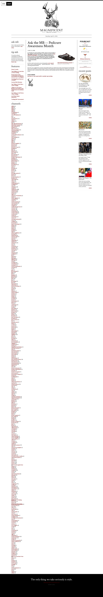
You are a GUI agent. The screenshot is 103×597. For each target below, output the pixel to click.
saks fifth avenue (15, 445)
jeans (12, 313)
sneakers (13, 470)
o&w (12, 390)
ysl (12, 570)
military (13, 365)
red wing (13, 431)
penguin (13, 411)
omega (13, 395)
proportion (14, 422)
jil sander (13, 316)
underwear (14, 537)
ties (12, 506)
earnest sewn (14, 236)
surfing (13, 485)
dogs (12, 231)
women (13, 560)
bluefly (13, 163)
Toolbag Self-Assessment (17, 99)
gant (12, 270)
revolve (13, 433)
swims (12, 490)
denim (12, 225)
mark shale (14, 354)
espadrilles (14, 240)
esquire (13, 241)
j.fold (12, 307)
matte (12, 355)
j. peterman (14, 304)
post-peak (13, 416)
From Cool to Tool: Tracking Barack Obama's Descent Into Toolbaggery (17, 76)
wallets (13, 547)
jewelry (13, 314)
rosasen (13, 441)
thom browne (14, 505)
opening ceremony (15, 396)
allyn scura (14, 128)
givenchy (13, 276)
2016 (12, 108)
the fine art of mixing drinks (16, 500)
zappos (13, 571)
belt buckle (14, 152)
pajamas (13, 401)
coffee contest (15, 201)
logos (12, 339)
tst (12, 528)
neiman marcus (15, 384)
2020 (12, 110)
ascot (12, 136)
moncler (13, 370)
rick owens (14, 435)
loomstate (13, 340)
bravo (12, 175)
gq (12, 280)
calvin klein (14, 179)
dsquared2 (14, 235)
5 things (13, 113)
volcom (13, 546)
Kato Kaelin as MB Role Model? (85, 108)
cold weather (14, 203)
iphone (13, 302)
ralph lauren (14, 427)
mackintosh (14, 344)
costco (13, 218)
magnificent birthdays (16, 347)
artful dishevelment (16, 134)
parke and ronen (15, 407)
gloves (13, 277)
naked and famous (15, 381)
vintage (13, 545)
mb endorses (14, 361)
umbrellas (13, 535)
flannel (13, 256)
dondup (13, 234)
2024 (12, 111)
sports (13, 476)
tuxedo (13, 531)
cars (12, 185)
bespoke (13, 158)
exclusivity (14, 246)
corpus (13, 215)
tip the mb (13, 509)
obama (13, 393)
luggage (13, 343)
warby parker (14, 549)
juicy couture (14, 319)
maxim (13, 357)
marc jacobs (14, 352)
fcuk (12, 251)
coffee (13, 200)
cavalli (12, 188)
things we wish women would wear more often (17, 504)
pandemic (13, 404)
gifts (12, 272)
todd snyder (14, 511)
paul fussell (14, 409)
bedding (13, 148)
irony (12, 303)
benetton (13, 155)
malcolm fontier (15, 348)
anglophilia (14, 131)
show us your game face (17, 464)
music (12, 379)
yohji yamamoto (15, 567)
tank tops (13, 493)
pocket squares (15, 415)
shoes (12, 462)
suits (12, 482)
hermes (13, 294)
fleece (12, 257)
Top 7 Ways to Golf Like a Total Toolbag (17, 93)
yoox (12, 569)
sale (12, 446)
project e (13, 420)
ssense (13, 477)
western (13, 555)
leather (13, 333)
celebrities (13, 189)
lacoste (13, 326)
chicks (12, 193)
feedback (13, 254)
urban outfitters (15, 541)
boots (12, 170)
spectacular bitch (15, 473)
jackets (13, 309)
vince (12, 544)
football (13, 262)
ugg (12, 534)
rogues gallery (14, 438)
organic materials (15, 397)
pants (12, 406)
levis (12, 335)
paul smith (39, 76)
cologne (13, 205)
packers (13, 400)
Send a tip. (13, 62)
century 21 (14, 191)
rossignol (13, 442)
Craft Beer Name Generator (15, 97)
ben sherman (14, 154)
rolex (12, 440)
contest (13, 209)
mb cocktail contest (16, 359)
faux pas (13, 250)
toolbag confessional (16, 518)
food (12, 261)
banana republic (15, 143)
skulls (12, 467)
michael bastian (15, 363)
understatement (15, 536)
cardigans (13, 184)
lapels (12, 329)
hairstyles (13, 283)
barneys (13, 146)
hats (12, 287)
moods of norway (15, 371)
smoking (13, 468)
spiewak (13, 475)
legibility (13, 334)
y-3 (12, 566)
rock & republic (15, 437)
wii (12, 559)
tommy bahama (15, 515)
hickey (13, 296)
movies (13, 375)
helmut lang (14, 292)
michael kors (14, 364)
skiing (12, 466)
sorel (12, 472)
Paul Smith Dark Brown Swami (65, 62)
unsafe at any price (16, 540)
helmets (13, 291)
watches (13, 551)
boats (12, 165)
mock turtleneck (15, 368)
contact (13, 208)
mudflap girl (14, 376)
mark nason (14, 353)
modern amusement (16, 369)
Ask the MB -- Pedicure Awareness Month (44, 44)
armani (13, 133)
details (13, 226)
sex (12, 458)
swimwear (13, 491)
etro (12, 244)
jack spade (13, 308)
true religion (14, 525)
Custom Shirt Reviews (16, 82)
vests (12, 542)
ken (12, 321)
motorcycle (14, 373)
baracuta (13, 144)
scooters (13, 452)
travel (12, 522)
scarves (13, 451)
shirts (12, 461)
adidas (13, 121)
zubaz (12, 572)
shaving (13, 460)
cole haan (13, 204)
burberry (13, 178)
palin (12, 402)
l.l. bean (13, 324)
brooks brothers (15, 177)
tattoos (13, 496)
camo (12, 180)
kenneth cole (14, 322)
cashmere (13, 187)
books (12, 169)
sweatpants (14, 487)
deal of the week (15, 224)
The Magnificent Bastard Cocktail (17, 79)
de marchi (13, 222)
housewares (14, 301)
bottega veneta (15, 173)
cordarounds (14, 213)
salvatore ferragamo (16, 447)
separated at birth (15, 457)
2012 (12, 107)
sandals (44, 76)
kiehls (12, 323)
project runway (15, 421)
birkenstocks (14, 160)
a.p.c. (12, 117)
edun (12, 239)
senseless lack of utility (17, 456)
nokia (12, 388)
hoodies (13, 298)
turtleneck (14, 530)
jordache (13, 318)
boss (12, 172)
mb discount (14, 360)
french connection (15, 266)
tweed (12, 532)
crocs (12, 220)
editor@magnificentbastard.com (85, 67)
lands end (13, 327)
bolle (12, 167)
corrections (14, 216)
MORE (90, 95)
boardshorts (14, 164)
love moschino (14, 342)
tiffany (13, 508)
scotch (13, 453)
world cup (13, 563)
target (13, 495)
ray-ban (13, 430)
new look (13, 385)
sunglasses (14, 483)
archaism (13, 132)
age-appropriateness (16, 123)
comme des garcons (16, 206)
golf (12, 278)
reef (12, 432)
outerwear (14, 399)
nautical (13, 383)
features (13, 252)
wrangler (13, 564)
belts (12, 153)
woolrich (13, 561)
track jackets (14, 520)
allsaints (13, 127)
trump (12, 526)
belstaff (13, 151)
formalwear (14, 263)
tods (12, 513)
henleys (13, 293)
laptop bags (14, 330)
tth (12, 529)
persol (12, 412)
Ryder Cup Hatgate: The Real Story (85, 178)
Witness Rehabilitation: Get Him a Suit (85, 154)
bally (12, 142)
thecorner (13, 501)
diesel (12, 227)
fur (12, 268)
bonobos (13, 168)
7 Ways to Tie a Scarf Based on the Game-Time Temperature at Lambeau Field (17, 89)
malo (12, 349)
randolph (13, 429)
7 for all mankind (15, 115)
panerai (13, 405)
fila (12, 255)
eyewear (13, 247)
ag (12, 122)
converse (13, 210)
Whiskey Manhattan (85, 59)
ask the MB (14, 137)
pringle (13, 419)
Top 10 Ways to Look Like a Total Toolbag (17, 72)
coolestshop (14, 211)
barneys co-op (31, 76)
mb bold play (14, 358)
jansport (13, 312)
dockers (13, 230)
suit (12, 481)
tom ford (13, 514)
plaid (12, 414)
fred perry (13, 265)
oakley (13, 391)
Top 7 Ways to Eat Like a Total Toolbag (17, 85)
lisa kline (13, 338)
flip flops (13, 260)
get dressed (14, 271)
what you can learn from (17, 556)
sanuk (12, 450)
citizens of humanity (16, 195)
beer (12, 149)
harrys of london (15, 286)
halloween (13, 285)
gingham (13, 275)
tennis (13, 497)
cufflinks (13, 221)
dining (12, 229)
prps (12, 424)
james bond (14, 311)
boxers (13, 174)
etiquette (13, 242)
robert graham (14, 436)
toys (12, 519)
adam (12, 119)
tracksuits (13, 521)
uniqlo (13, 539)
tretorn (13, 524)
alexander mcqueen (16, 124)
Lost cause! (51, 63)
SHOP (9, 4)
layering (13, 332)
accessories (14, 118)
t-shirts (13, 492)
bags (12, 139)
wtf (12, 565)
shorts (13, 463)
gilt (12, 273)
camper (13, 182)
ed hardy (13, 237)
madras (13, 345)
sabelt (12, 443)
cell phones (14, 190)
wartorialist (14, 550)
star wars (13, 478)
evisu (12, 245)
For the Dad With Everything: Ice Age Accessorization (84, 85)
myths (12, 380)
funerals (13, 267)
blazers (13, 162)
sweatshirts (14, 488)
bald (12, 141)
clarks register (14, 198)
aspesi (12, 138)
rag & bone (14, 426)
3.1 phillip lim (14, 112)
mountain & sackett (16, 374)
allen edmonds (14, 126)
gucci (12, 282)
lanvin (12, 328)
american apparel (15, 129)
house (12, 299)
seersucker (14, 455)
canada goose (14, 183)
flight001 (13, 258)
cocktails (13, 199)
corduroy (13, 214)
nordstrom (14, 389)
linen (12, 337)
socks (12, 471)
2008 (12, 106)
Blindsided (81, 130)
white (12, 558)
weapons (13, 552)
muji (12, 378)
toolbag (13, 516)
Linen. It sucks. (14, 69)
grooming (49, 76)
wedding (13, 554)
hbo (12, 290)
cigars (12, 194)
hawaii (13, 288)
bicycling (13, 159)
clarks (12, 196)
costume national (15, 219)
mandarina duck (15, 350)
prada (12, 417)
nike (12, 386)
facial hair (13, 249)
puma (12, 425)
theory (13, 502)
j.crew (12, 306)
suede (12, 480)
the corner (14, 498)
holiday (13, 297)
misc (12, 366)
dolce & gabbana (15, 232)
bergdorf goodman (16, 157)
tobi (12, 510)
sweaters (13, 486)
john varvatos (14, 317)
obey (12, 394)
